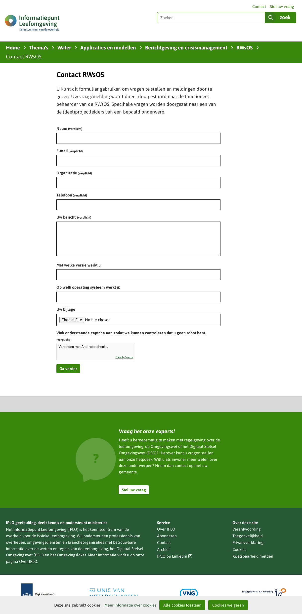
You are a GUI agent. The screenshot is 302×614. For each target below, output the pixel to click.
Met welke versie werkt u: (78, 265)
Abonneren (167, 536)
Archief (163, 549)
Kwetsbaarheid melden (252, 556)
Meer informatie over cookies (130, 605)
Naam (69, 128)
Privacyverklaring (247, 542)
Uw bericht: (73, 217)
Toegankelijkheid (247, 536)
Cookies (239, 549)
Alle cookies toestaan (182, 605)
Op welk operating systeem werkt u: (88, 287)
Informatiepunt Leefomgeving (39, 529)
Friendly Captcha (124, 357)
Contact (259, 6)
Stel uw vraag (282, 6)
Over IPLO (28, 561)
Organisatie (74, 173)
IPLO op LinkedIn (174, 556)
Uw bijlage (65, 309)
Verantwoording (246, 529)
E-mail (69, 151)
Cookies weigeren (228, 605)
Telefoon (71, 195)
